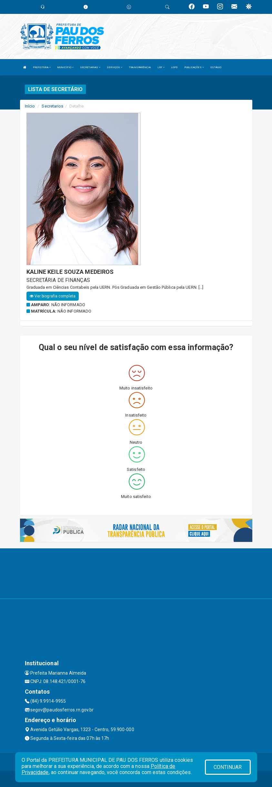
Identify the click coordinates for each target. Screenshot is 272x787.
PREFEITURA (42, 67)
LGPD (174, 67)
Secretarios (52, 106)
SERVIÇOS (114, 67)
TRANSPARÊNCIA (140, 67)
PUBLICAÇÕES (194, 67)
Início (30, 106)
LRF (161, 67)
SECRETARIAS (90, 67)
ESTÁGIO (216, 67)
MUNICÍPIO (65, 67)
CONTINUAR (228, 767)
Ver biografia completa (53, 296)
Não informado (68, 304)
